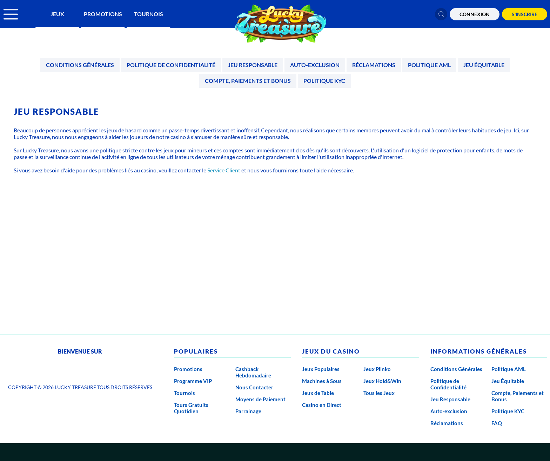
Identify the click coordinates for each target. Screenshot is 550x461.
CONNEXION (475, 14)
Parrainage (248, 411)
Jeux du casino (331, 351)
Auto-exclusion (315, 64)
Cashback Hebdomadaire (253, 372)
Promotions (103, 14)
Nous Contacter (254, 387)
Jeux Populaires (321, 369)
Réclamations (373, 64)
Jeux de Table (318, 393)
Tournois (148, 14)
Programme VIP (193, 381)
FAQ (496, 423)
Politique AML (429, 64)
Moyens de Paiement (260, 399)
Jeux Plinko (377, 369)
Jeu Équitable (483, 64)
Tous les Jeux (379, 393)
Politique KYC (324, 80)
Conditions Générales (80, 64)
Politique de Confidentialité (171, 64)
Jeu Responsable (252, 64)
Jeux (57, 14)
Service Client (223, 170)
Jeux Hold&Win (382, 381)
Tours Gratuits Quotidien (191, 408)
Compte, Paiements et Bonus (248, 80)
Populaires (196, 351)
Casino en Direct (321, 405)
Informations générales (478, 351)
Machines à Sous (322, 381)
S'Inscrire (524, 14)
